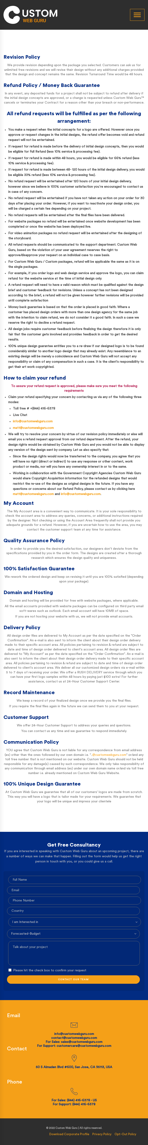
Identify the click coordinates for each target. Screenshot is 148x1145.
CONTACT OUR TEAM (73, 979)
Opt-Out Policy (125, 1134)
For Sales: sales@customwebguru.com (74, 1042)
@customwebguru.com (109, 755)
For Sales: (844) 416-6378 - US (74, 1100)
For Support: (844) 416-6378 (74, 1104)
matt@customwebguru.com (33, 428)
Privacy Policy (102, 1134)
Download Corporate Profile (69, 1134)
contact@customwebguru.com (74, 1038)
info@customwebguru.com (33, 421)
